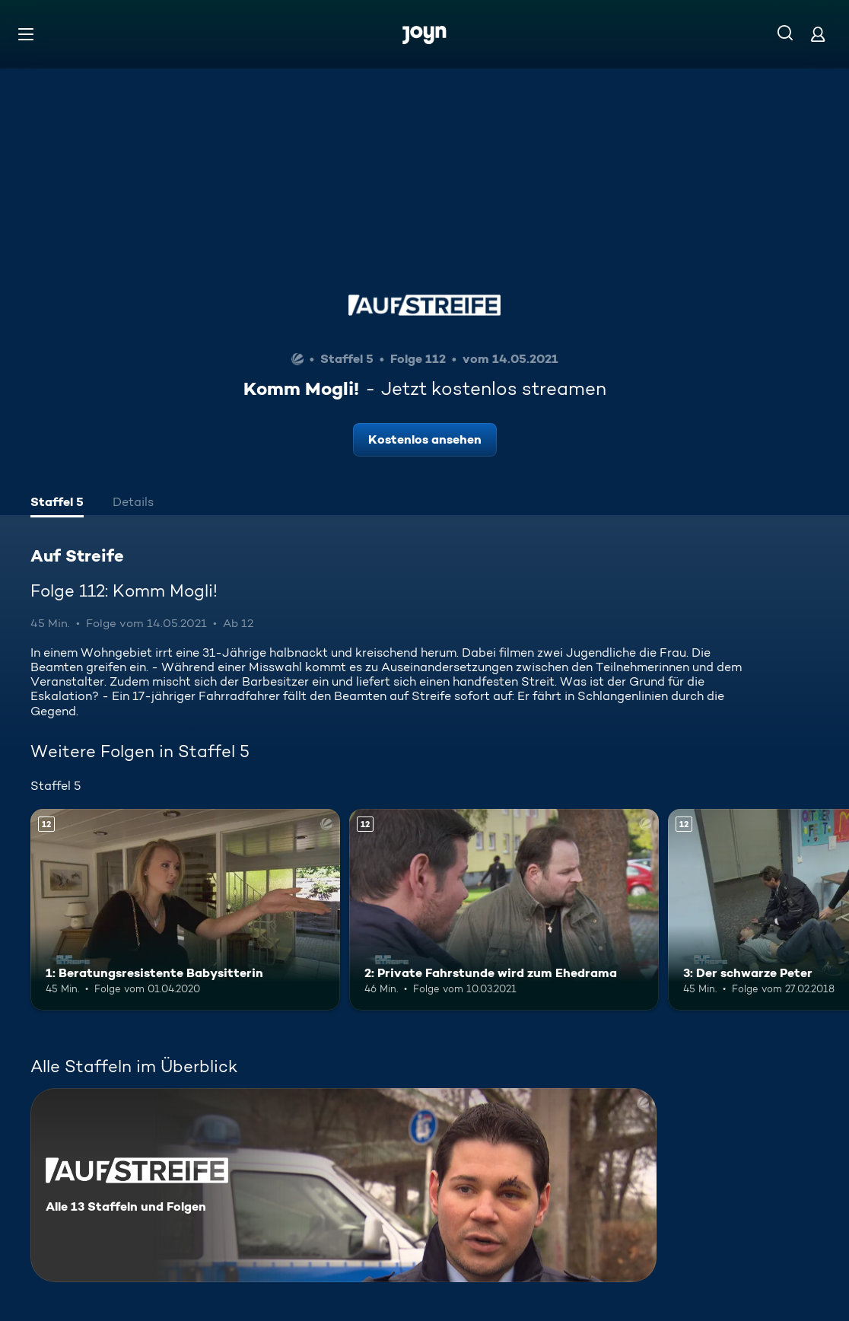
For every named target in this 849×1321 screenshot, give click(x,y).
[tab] (57, 503)
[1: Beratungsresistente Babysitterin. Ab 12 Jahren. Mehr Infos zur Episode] (185, 910)
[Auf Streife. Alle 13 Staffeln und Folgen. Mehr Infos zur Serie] (343, 1185)
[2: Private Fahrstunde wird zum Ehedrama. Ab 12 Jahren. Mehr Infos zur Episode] (504, 910)
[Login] (817, 34)
